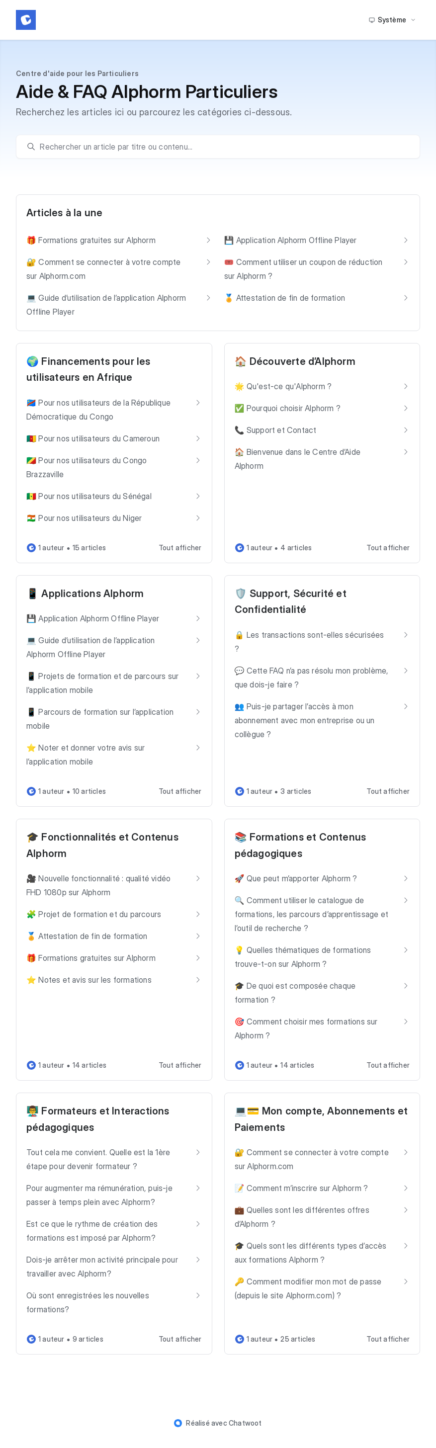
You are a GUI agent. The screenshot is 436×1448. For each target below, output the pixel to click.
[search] (223, 146)
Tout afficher (180, 547)
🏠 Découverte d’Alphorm (295, 361)
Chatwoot (245, 1423)
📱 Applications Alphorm (85, 593)
